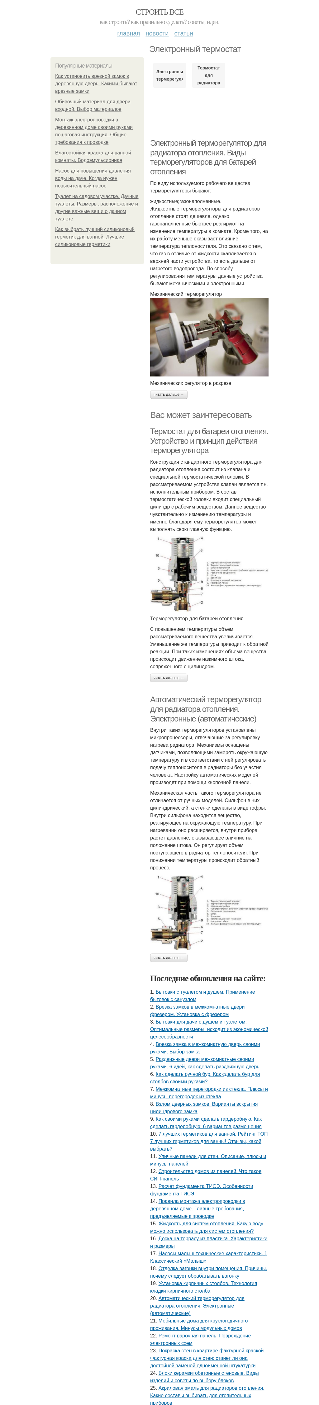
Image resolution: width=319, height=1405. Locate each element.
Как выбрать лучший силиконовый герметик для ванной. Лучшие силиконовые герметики (95, 237)
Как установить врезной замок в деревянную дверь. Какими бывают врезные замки (96, 83)
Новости (157, 33)
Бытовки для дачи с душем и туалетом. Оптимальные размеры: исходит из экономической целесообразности (209, 1029)
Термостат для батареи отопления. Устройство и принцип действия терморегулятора (209, 441)
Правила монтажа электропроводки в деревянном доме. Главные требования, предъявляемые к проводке (197, 1209)
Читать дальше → (169, 394)
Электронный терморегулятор (169, 75)
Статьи (183, 33)
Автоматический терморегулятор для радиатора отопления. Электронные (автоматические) (205, 709)
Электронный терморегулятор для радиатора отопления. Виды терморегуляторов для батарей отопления (208, 157)
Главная (128, 33)
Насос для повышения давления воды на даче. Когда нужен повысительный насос (93, 178)
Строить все (159, 12)
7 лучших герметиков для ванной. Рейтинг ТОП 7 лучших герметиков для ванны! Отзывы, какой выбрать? (209, 1141)
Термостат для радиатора (208, 75)
